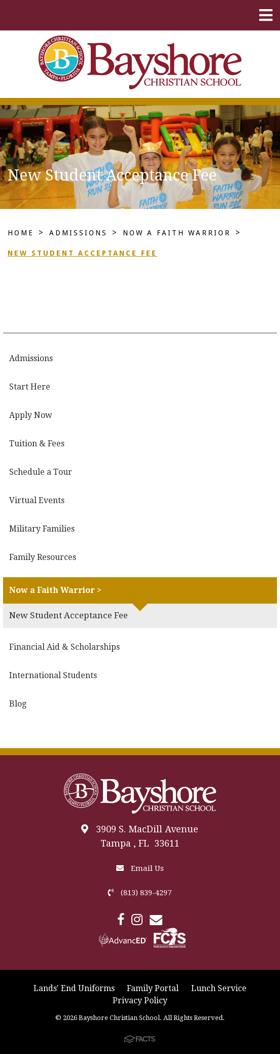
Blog (17, 704)
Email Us (140, 868)
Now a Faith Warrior (177, 233)
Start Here (29, 387)
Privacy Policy (140, 1000)
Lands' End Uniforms (74, 988)
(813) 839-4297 (139, 892)
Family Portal (153, 988)
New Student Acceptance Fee (82, 253)
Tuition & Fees (36, 443)
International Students (53, 675)
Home (21, 233)
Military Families (42, 529)
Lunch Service (219, 988)
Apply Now (30, 415)
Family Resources (42, 557)
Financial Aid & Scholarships (64, 647)
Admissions (78, 233)
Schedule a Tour (40, 472)
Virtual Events (36, 500)
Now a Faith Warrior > (55, 590)
